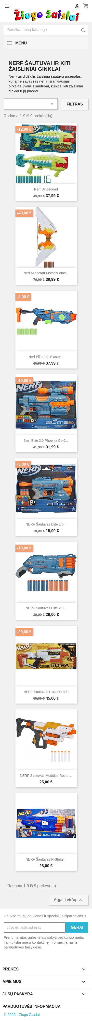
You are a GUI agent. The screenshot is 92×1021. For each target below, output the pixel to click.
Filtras (75, 104)
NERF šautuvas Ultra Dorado (46, 692)
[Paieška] (46, 30)
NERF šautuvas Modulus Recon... (46, 776)
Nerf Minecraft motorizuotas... (46, 273)
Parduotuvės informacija (31, 1006)
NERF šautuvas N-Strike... (46, 859)
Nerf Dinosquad (46, 189)
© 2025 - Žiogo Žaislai (22, 1014)
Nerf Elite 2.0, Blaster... (46, 357)
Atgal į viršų (68, 900)
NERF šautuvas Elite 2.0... (46, 524)
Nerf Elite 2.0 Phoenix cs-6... (46, 440)
